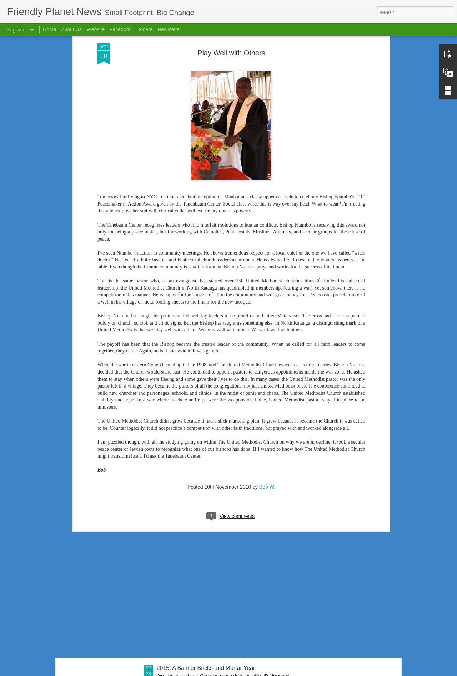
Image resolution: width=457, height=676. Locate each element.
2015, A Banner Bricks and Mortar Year (206, 668)
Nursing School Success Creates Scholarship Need (222, 506)
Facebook (120, 29)
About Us (71, 29)
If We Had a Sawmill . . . (187, 587)
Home (49, 29)
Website (96, 29)
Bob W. (267, 371)
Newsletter (169, 29)
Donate (144, 29)
